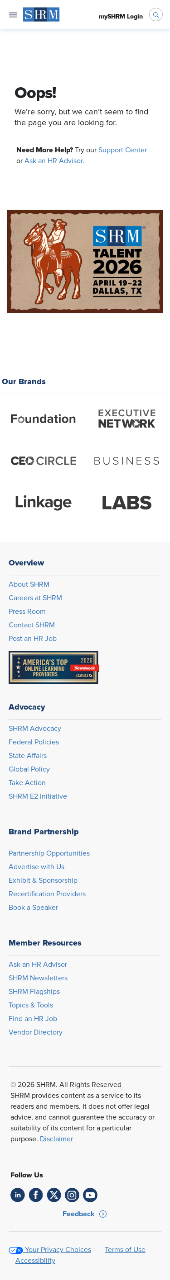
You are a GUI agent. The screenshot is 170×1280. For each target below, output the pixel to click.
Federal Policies (34, 742)
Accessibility (35, 1260)
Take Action (27, 782)
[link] (17, 1195)
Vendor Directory (36, 1032)
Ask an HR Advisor (53, 161)
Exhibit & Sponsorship (43, 880)
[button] (85, 1214)
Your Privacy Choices (58, 1249)
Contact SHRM (32, 625)
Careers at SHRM (35, 598)
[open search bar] (156, 14)
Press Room (27, 611)
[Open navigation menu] (13, 14)
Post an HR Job (33, 638)
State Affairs (28, 755)
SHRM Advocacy (35, 728)
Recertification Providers (47, 894)
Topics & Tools (31, 1005)
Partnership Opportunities (49, 853)
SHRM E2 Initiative (38, 796)
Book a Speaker (33, 907)
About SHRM (29, 584)
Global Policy (29, 769)
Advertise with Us (36, 867)
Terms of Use (125, 1249)
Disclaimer (56, 1139)
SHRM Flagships (34, 991)
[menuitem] (41, 14)
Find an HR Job (33, 1018)
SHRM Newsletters (38, 978)
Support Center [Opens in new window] (122, 150)
